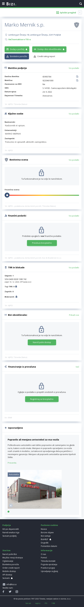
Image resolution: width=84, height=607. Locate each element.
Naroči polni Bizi (9, 554)
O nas (43, 554)
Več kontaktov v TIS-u (19, 39)
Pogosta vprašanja (49, 564)
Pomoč (44, 557)
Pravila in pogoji (48, 568)
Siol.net (28, 603)
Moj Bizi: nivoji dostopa (12, 557)
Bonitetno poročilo (18, 56)
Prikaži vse (74, 315)
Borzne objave (47, 532)
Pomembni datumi (49, 546)
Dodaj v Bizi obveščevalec (49, 49)
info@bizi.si (11, 584)
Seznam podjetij (9, 536)
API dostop (7, 574)
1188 (53, 603)
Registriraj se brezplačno (41, 399)
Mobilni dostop (9, 571)
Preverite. (12, 462)
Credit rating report (46, 56)
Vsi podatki (74, 68)
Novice (44, 529)
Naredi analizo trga (10, 532)
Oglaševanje (7, 561)
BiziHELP (44, 539)
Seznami (6, 578)
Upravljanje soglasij (49, 571)
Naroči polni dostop (42, 342)
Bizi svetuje (46, 536)
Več (77, 366)
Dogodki (44, 542)
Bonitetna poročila (10, 564)
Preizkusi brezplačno (42, 242)
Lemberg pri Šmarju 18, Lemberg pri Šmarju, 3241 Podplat (34, 34)
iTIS (46, 603)
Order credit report (11, 568)
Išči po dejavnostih (10, 529)
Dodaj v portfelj (17, 49)
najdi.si (37, 603)
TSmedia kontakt (48, 561)
